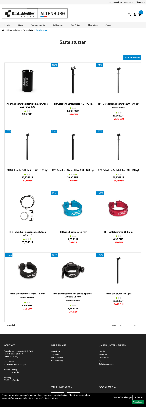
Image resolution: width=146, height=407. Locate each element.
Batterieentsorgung (106, 364)
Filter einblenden (132, 57)
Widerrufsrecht (57, 361)
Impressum (103, 354)
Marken (108, 25)
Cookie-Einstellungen (122, 397)
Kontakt (102, 351)
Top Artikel (75, 25)
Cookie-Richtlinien (49, 398)
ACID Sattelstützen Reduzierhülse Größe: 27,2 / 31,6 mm (27, 105)
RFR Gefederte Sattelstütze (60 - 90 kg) (73, 103)
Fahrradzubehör (38, 25)
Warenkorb (117, 2)
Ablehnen (139, 397)
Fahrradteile (28, 30)
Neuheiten (93, 25)
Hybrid (7, 25)
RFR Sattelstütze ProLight (118, 293)
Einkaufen (128, 2)
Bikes (20, 25)
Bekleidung (58, 25)
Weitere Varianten (119, 108)
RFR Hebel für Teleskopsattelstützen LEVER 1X (27, 233)
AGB (100, 361)
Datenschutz (104, 357)
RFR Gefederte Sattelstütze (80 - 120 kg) (27, 170)
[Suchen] (129, 14)
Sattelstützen (41, 30)
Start (109, 2)
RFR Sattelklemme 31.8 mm (73, 231)
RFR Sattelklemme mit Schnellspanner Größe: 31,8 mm (72, 295)
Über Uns (140, 2)
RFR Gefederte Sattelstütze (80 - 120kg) (118, 170)
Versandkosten (57, 357)
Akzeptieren (138, 402)
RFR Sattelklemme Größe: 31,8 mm (27, 293)
